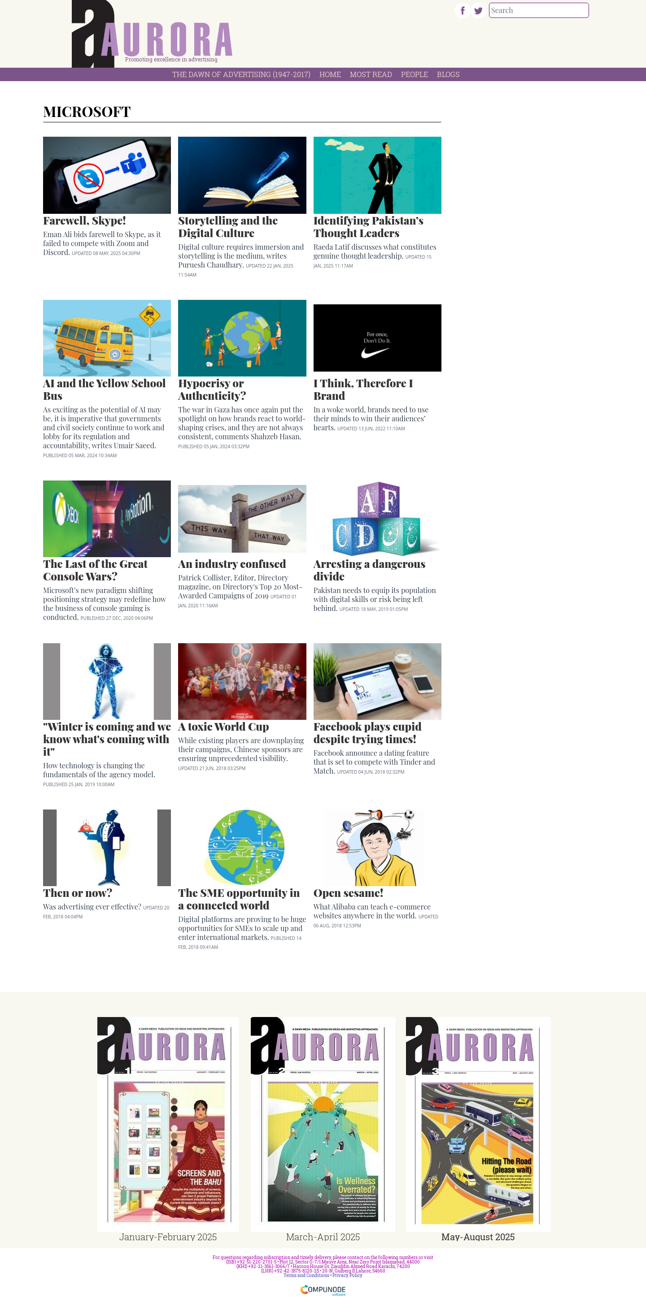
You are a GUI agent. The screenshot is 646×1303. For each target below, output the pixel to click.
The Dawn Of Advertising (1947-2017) (241, 74)
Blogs (448, 74)
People (414, 74)
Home (330, 74)
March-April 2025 (323, 1236)
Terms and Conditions (306, 1275)
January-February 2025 (168, 1236)
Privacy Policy (347, 1275)
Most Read (371, 74)
